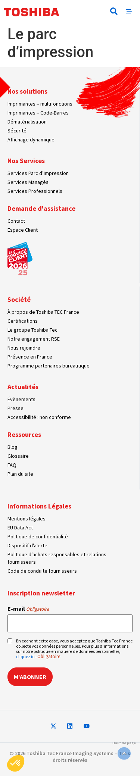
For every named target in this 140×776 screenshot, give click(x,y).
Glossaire (18, 456)
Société (19, 299)
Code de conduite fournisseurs (42, 570)
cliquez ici (25, 656)
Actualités (22, 386)
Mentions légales (26, 518)
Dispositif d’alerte (27, 545)
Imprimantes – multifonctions (39, 103)
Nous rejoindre (23, 347)
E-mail (28, 608)
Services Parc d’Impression (38, 173)
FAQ (11, 464)
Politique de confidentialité (37, 536)
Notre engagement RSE (33, 338)
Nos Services (26, 160)
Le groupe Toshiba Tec (32, 329)
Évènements (21, 399)
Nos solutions (27, 91)
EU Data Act (20, 527)
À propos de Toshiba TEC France (43, 312)
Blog (12, 447)
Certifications (22, 320)
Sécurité (17, 130)
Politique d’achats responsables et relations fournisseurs (56, 558)
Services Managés (28, 182)
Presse (15, 408)
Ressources (24, 434)
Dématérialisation (27, 121)
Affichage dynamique (31, 139)
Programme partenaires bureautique (48, 365)
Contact (16, 221)
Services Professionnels (34, 191)
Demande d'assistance (41, 208)
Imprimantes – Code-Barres (38, 112)
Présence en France (29, 356)
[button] (114, 11)
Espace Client (22, 229)
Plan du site (20, 473)
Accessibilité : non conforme (39, 417)
